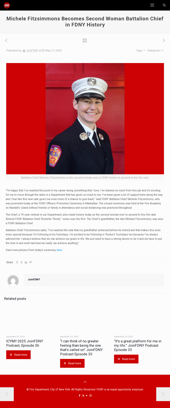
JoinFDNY (32, 50)
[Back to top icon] (85, 382)
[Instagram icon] (90, 395)
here (59, 250)
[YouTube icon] (87, 395)
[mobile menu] (152, 5)
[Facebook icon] (79, 395)
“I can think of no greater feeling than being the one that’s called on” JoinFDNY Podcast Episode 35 (81, 347)
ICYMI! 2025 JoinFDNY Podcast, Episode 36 (24, 343)
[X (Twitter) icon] (83, 395)
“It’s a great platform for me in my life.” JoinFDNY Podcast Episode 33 (137, 345)
